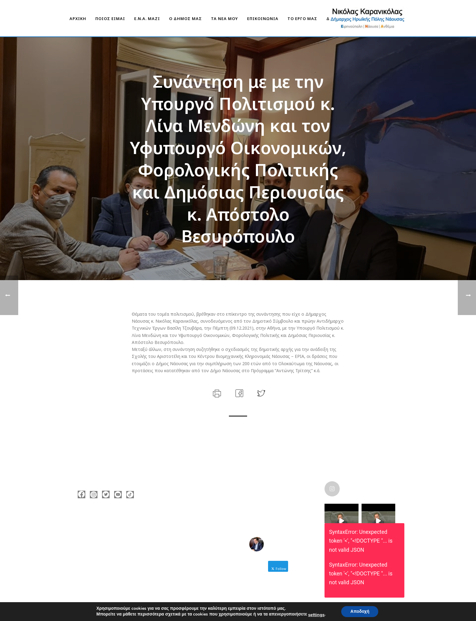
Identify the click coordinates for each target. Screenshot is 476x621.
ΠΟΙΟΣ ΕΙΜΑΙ (110, 18)
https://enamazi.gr (105, 556)
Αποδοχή (359, 611)
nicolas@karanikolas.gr (110, 547)
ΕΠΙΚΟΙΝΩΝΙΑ (262, 18)
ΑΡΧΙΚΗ (78, 18)
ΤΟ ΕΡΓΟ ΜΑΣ (302, 18)
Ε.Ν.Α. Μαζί (147, 18)
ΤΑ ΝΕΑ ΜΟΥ (224, 18)
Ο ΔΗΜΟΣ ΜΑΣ (185, 18)
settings (316, 614)
